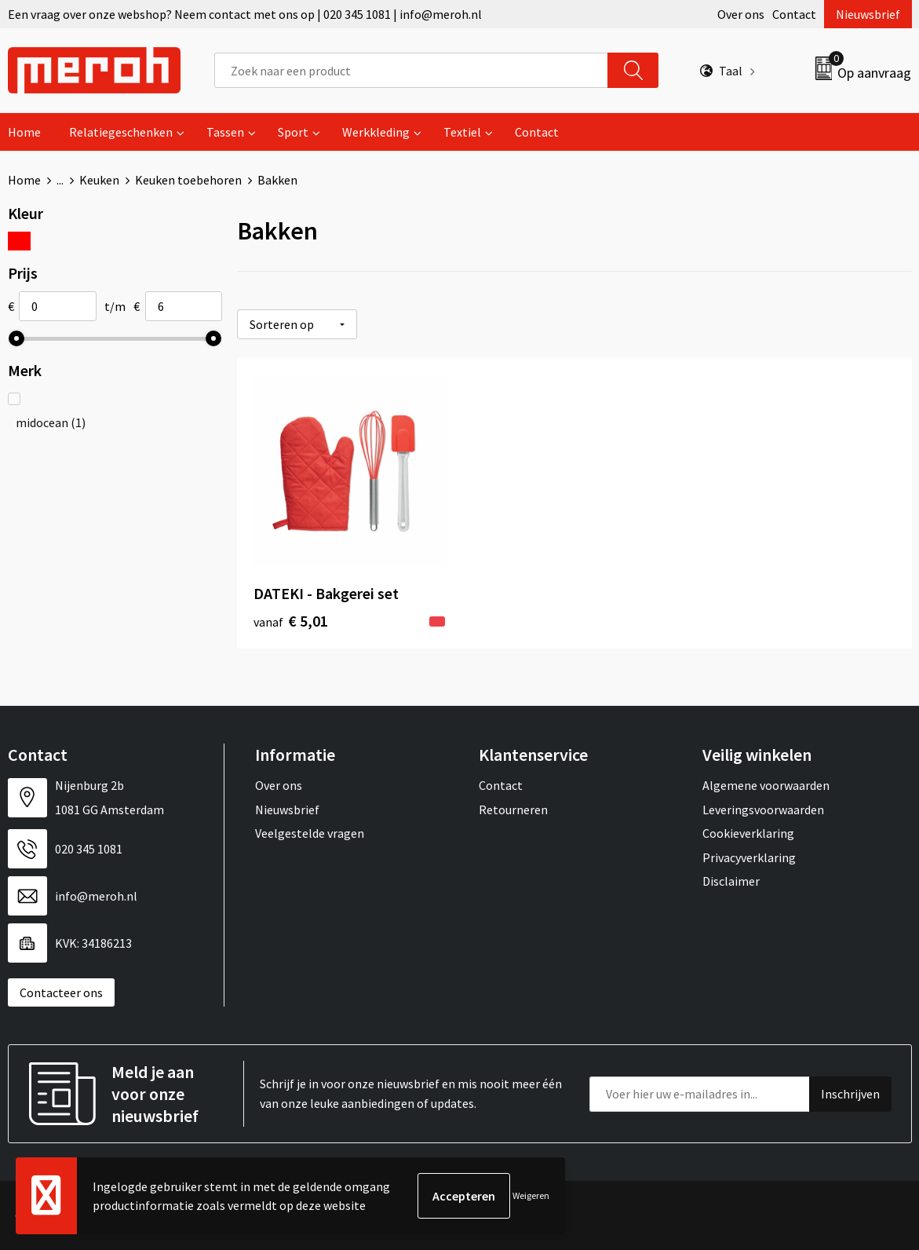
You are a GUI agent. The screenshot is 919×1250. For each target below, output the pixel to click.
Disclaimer (731, 881)
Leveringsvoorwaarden (763, 809)
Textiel (462, 132)
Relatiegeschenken (121, 132)
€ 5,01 (290, 620)
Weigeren (530, 1195)
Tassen (225, 132)
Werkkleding (376, 132)
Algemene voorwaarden (766, 785)
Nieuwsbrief (868, 14)
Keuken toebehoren (188, 180)
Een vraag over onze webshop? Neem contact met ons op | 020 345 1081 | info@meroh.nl (245, 14)
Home (24, 132)
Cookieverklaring (748, 833)
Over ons (740, 14)
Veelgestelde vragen (309, 833)
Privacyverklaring (749, 857)
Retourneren (513, 809)
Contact (794, 14)
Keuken (99, 180)
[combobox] (411, 70)
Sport (293, 132)
